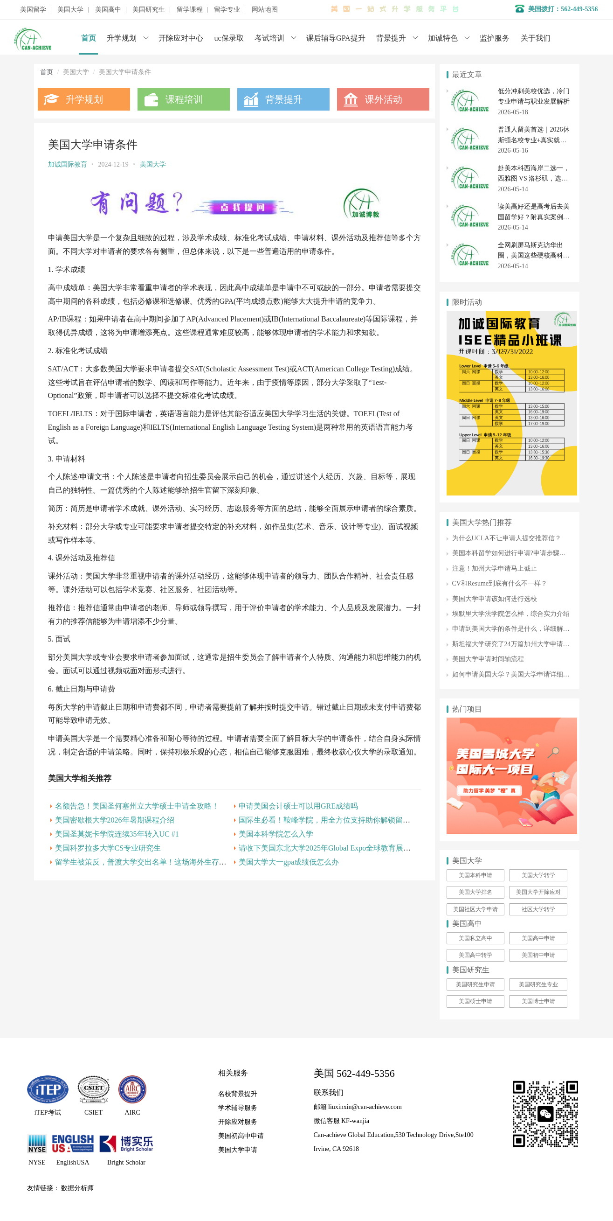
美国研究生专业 (538, 984)
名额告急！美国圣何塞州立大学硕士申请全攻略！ (137, 832)
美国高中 (108, 10)
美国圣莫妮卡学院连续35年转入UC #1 (117, 860)
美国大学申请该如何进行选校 (494, 598)
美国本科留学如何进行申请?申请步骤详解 (512, 553)
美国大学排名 (475, 892)
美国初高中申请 (241, 1135)
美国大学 (70, 10)
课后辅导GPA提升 (335, 38)
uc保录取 (229, 38)
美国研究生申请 (475, 984)
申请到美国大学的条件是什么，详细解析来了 (517, 628)
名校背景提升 (237, 1093)
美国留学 (33, 10)
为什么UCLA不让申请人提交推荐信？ (506, 538)
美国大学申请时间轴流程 (488, 659)
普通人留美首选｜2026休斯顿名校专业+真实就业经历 (534, 140)
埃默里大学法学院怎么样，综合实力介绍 (511, 613)
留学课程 (190, 10)
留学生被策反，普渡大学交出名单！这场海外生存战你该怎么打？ (163, 888)
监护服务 (495, 38)
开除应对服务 (237, 1121)
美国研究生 (148, 10)
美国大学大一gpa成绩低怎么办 (286, 888)
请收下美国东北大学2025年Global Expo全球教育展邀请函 (329, 874)
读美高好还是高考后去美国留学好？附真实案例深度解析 (534, 217)
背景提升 (391, 38)
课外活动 (380, 99)
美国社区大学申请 (475, 909)
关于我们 (536, 38)
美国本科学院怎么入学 (273, 860)
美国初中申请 (538, 955)
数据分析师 (77, 1188)
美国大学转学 (538, 875)
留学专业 (227, 10)
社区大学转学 (538, 909)
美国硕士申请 (475, 1001)
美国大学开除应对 (538, 892)
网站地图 (265, 10)
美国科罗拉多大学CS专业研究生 (108, 874)
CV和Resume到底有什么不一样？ (500, 583)
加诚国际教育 (67, 164)
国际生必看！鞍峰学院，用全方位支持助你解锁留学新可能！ (337, 846)
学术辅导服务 (237, 1107)
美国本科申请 (475, 875)
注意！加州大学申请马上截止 (494, 568)
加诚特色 (443, 38)
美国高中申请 (538, 938)
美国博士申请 (538, 1001)
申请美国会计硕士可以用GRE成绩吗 (296, 832)
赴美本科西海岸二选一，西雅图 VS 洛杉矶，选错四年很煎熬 (534, 179)
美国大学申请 (237, 1149)
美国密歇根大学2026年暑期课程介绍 (114, 846)
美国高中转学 (475, 955)
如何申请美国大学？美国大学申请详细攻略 (514, 674)
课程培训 (182, 99)
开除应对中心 (180, 38)
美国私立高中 (475, 938)
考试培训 (269, 38)
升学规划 (122, 38)
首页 (88, 38)
